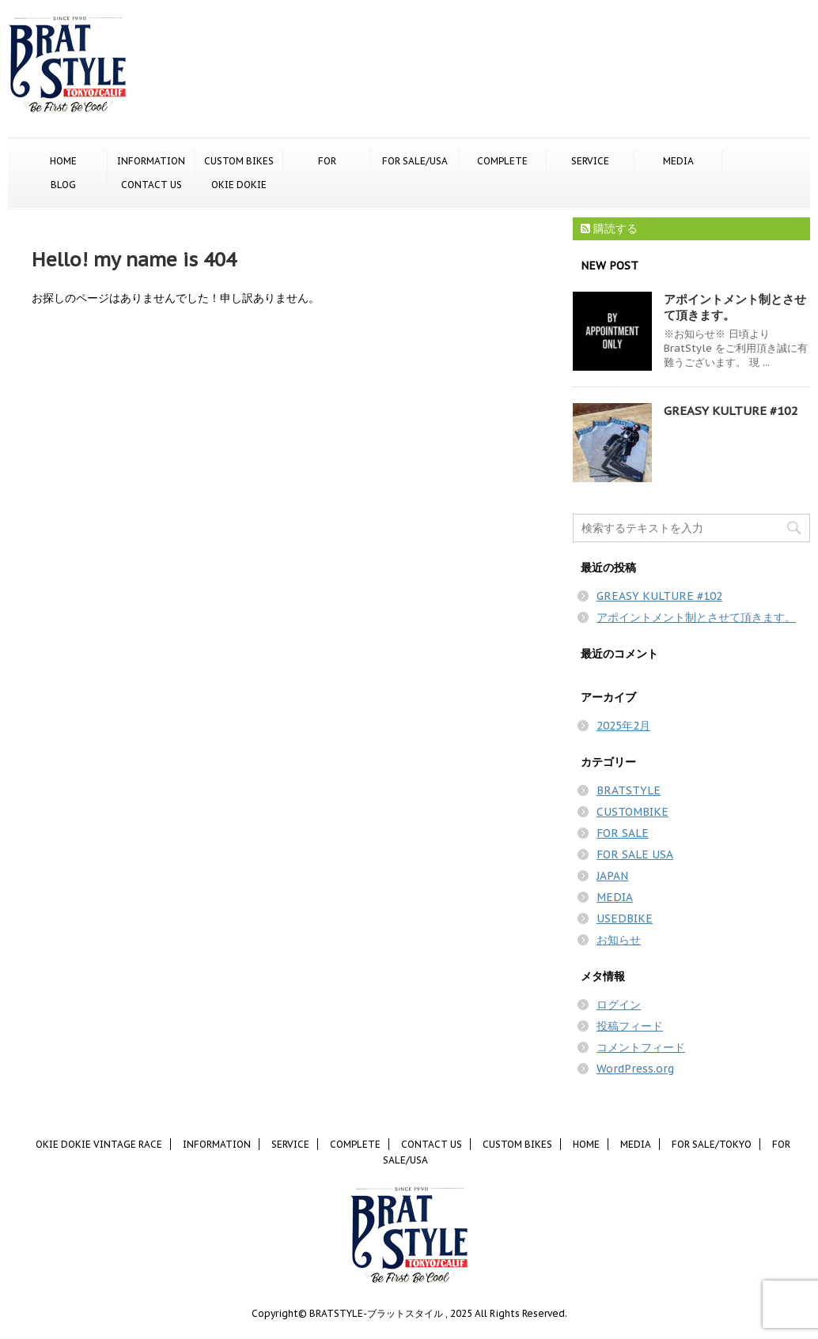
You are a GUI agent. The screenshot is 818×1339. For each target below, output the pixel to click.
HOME (63, 161)
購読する (609, 228)
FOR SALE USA (634, 854)
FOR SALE (622, 833)
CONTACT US (151, 184)
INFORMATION (151, 161)
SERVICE (590, 161)
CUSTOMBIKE (632, 812)
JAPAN (612, 876)
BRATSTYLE (628, 790)
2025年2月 (623, 726)
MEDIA (678, 161)
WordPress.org (635, 1069)
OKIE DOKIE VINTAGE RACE (239, 186)
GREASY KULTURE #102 (731, 410)
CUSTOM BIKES (239, 161)
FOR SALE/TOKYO (327, 162)
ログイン (618, 1005)
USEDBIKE (624, 918)
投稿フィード (629, 1026)
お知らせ (618, 940)
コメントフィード (640, 1047)
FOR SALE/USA (415, 161)
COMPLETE (502, 161)
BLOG (63, 184)
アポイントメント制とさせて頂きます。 (696, 617)
